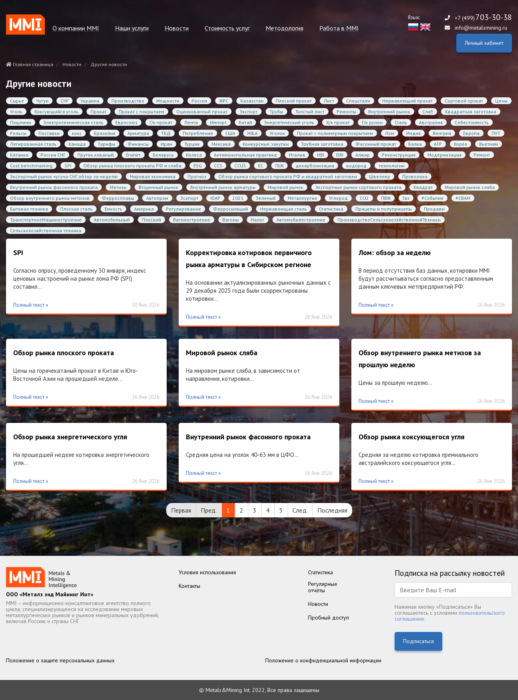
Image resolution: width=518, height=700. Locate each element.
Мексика (221, 144)
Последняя (332, 510)
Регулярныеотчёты (322, 587)
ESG (197, 166)
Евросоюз (126, 122)
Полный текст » (30, 305)
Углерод (338, 198)
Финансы (138, 144)
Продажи (434, 209)
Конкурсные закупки (266, 144)
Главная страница (29, 64)
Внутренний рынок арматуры (223, 187)
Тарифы (106, 144)
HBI (320, 155)
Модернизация (444, 155)
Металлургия (302, 198)
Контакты (189, 586)
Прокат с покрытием (141, 112)
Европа (471, 133)
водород (356, 166)
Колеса (194, 155)
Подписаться (418, 641)
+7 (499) (483, 17)
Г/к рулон (372, 122)
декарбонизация (315, 166)
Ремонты (346, 112)
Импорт (218, 122)
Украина (90, 101)
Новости (177, 28)
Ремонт (482, 155)
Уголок (277, 133)
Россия (199, 101)
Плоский (151, 220)
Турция (192, 144)
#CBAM (463, 198)
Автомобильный (112, 220)
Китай (245, 122)
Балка (415, 144)
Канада (77, 144)
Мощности (167, 101)
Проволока (414, 176)
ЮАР (215, 198)
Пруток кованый (95, 155)
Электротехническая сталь (73, 122)
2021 (238, 198)
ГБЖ (279, 166)
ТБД (166, 133)
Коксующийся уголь (56, 112)
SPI (67, 166)
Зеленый (266, 198)
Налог (257, 220)
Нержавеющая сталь (283, 209)
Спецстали (358, 101)
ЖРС (223, 101)
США (230, 133)
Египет (133, 155)
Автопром (157, 198)
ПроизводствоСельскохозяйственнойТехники (389, 220)
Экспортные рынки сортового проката (358, 187)
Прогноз (196, 176)
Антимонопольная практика (245, 155)
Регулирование (183, 209)
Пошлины (20, 122)
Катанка (19, 155)
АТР (438, 144)
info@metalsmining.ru (481, 28)
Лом (389, 133)
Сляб (427, 112)
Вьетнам (488, 144)
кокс (77, 133)
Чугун (42, 101)
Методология (284, 28)
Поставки (49, 133)
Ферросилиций (230, 209)
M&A (252, 133)
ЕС (260, 166)
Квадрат (423, 187)
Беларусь (163, 155)
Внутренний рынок (389, 112)
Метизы (118, 187)
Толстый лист (310, 112)
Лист (329, 101)
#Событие (432, 198)
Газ (406, 198)
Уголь (16, 112)
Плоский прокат (294, 101)
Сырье (17, 101)
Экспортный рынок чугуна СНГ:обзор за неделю (64, 176)
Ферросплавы (118, 198)
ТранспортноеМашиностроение (46, 220)
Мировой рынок (285, 187)
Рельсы (18, 133)
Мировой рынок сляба (470, 187)
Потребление (198, 133)
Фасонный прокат (375, 144)
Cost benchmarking (31, 166)
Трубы (276, 112)
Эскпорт (189, 198)
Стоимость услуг (227, 28)
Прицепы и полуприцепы (383, 209)
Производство (127, 101)
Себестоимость (472, 122)
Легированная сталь (33, 144)
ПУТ (496, 133)
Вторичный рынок (158, 187)
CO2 (364, 198)
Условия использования (207, 572)
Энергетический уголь (289, 122)
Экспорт (249, 112)
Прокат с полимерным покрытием (335, 133)
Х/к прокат (338, 122)
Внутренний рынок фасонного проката (54, 187)
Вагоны (230, 220)
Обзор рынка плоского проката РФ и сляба (132, 166)
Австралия (431, 122)
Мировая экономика (152, 176)
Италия (297, 155)
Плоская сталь (76, 209)
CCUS (240, 166)
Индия (413, 133)
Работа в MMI (339, 28)
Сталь (401, 122)
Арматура (138, 133)
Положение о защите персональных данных (60, 660)
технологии (392, 166)
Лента (191, 122)
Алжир (362, 155)
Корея (460, 144)
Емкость (113, 209)
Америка (144, 209)
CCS (218, 166)
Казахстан (252, 101)
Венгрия (442, 133)
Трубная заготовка (322, 144)
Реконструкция (398, 155)
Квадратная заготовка (470, 112)
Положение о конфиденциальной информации (323, 660)
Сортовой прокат (464, 101)
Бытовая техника (29, 209)
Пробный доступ (328, 617)
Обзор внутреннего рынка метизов (50, 198)
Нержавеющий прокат (407, 101)
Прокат (99, 112)
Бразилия (104, 133)
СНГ (64, 101)
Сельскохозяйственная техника (45, 230)
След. (300, 510)
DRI (339, 155)
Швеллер (379, 176)
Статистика (331, 209)
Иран (166, 144)
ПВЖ (386, 198)
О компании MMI (75, 28)
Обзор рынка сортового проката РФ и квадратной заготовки (287, 176)
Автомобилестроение (300, 220)
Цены (501, 101)
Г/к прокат (160, 122)
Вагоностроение (191, 220)
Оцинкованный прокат (202, 112)
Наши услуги (132, 28)
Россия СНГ (52, 155)
